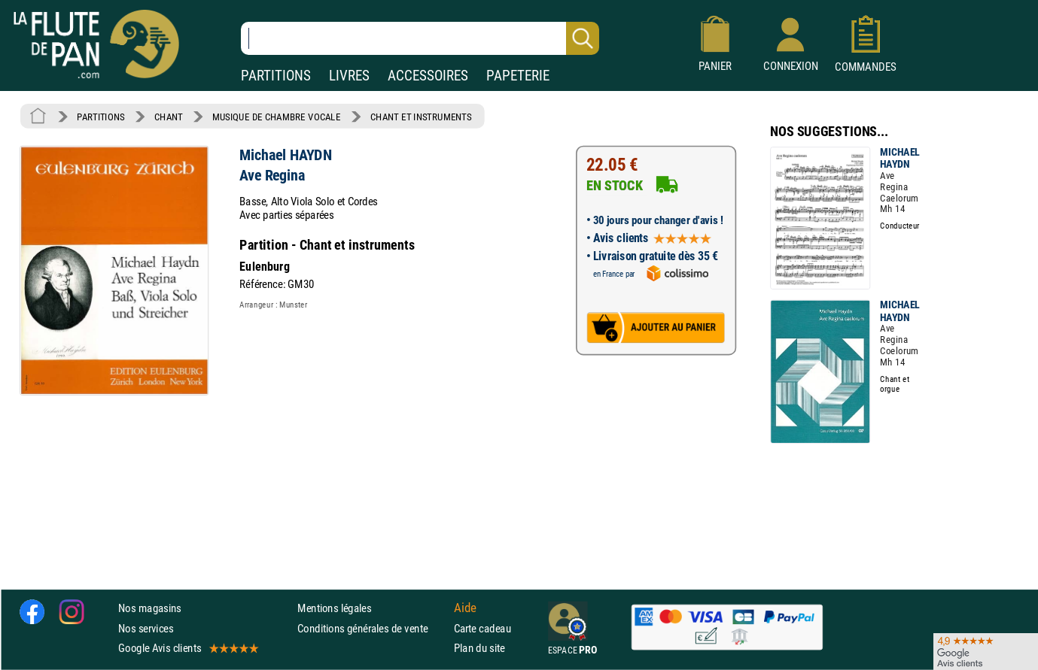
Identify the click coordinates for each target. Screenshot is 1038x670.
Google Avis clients (187, 647)
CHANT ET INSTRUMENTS (420, 117)
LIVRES (349, 75)
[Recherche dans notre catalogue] (420, 38)
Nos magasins (149, 608)
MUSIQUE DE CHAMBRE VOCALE (276, 117)
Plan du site (479, 647)
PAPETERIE (517, 75)
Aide (465, 608)
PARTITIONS (276, 75)
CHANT (168, 117)
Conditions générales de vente (372, 628)
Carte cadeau (482, 628)
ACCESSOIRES (428, 75)
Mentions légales (334, 608)
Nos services (145, 628)
